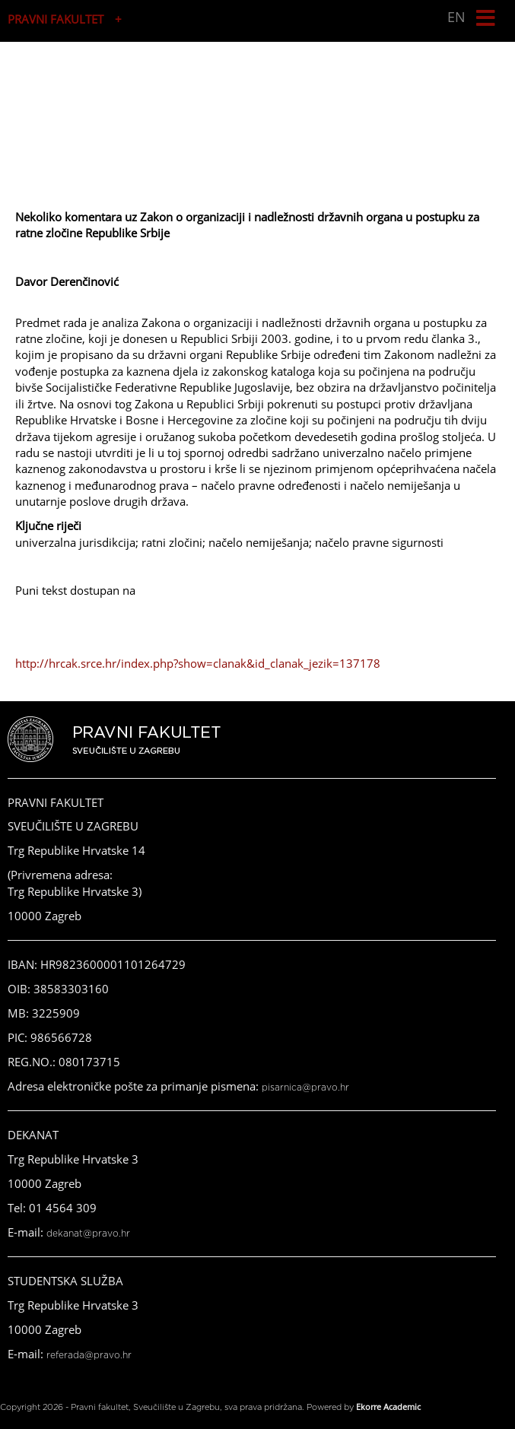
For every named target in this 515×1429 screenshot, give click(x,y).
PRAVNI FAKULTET (55, 19)
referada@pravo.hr (89, 1355)
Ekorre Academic (388, 1406)
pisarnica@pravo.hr (305, 1087)
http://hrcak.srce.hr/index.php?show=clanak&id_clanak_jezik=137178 (197, 663)
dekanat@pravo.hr (88, 1233)
